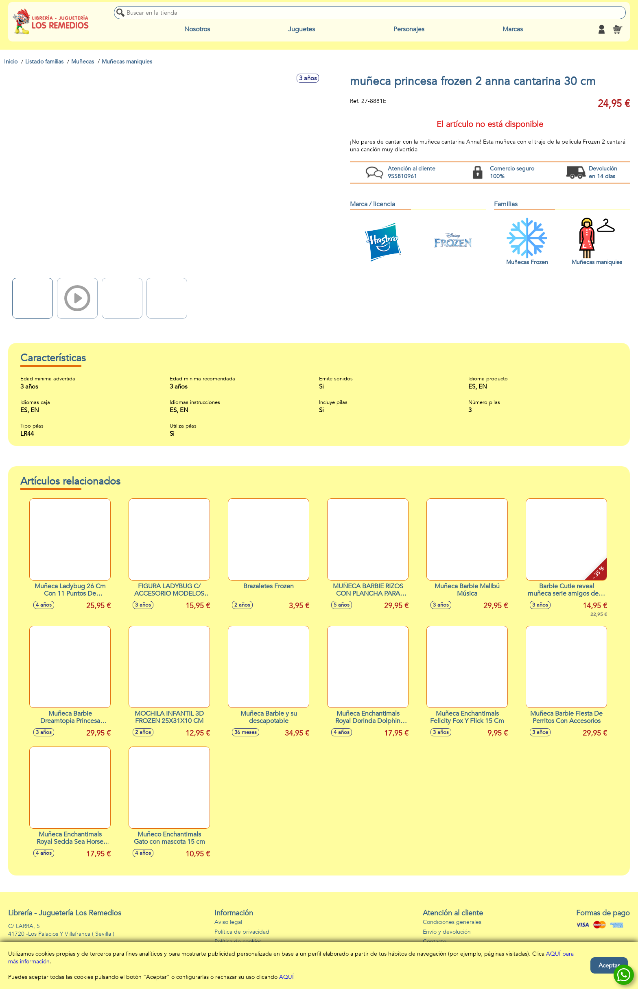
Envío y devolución (447, 932)
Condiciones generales (452, 922)
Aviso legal (228, 922)
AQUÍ (286, 977)
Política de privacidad (241, 932)
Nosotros (197, 29)
